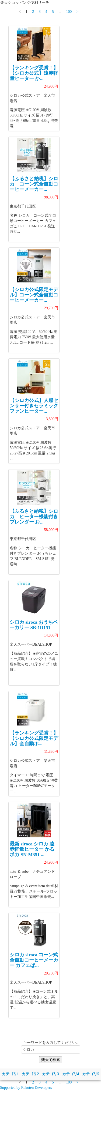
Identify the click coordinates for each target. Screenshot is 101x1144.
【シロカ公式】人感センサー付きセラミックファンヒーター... (34, 406)
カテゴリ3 (50, 1074)
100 (69, 12)
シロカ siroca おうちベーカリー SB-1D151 (34, 624)
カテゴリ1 (10, 1074)
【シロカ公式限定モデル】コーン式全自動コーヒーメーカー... (34, 295)
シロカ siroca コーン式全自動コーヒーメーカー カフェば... (34, 960)
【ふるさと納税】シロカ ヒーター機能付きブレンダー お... (34, 517)
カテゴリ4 (70, 1074)
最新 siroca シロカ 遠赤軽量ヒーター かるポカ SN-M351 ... (32, 849)
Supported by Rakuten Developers (26, 1088)
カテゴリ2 (30, 1074)
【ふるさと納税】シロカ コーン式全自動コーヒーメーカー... (34, 184)
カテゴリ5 (90, 1074)
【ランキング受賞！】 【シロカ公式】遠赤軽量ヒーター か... (34, 73)
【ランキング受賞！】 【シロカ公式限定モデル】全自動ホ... (34, 738)
